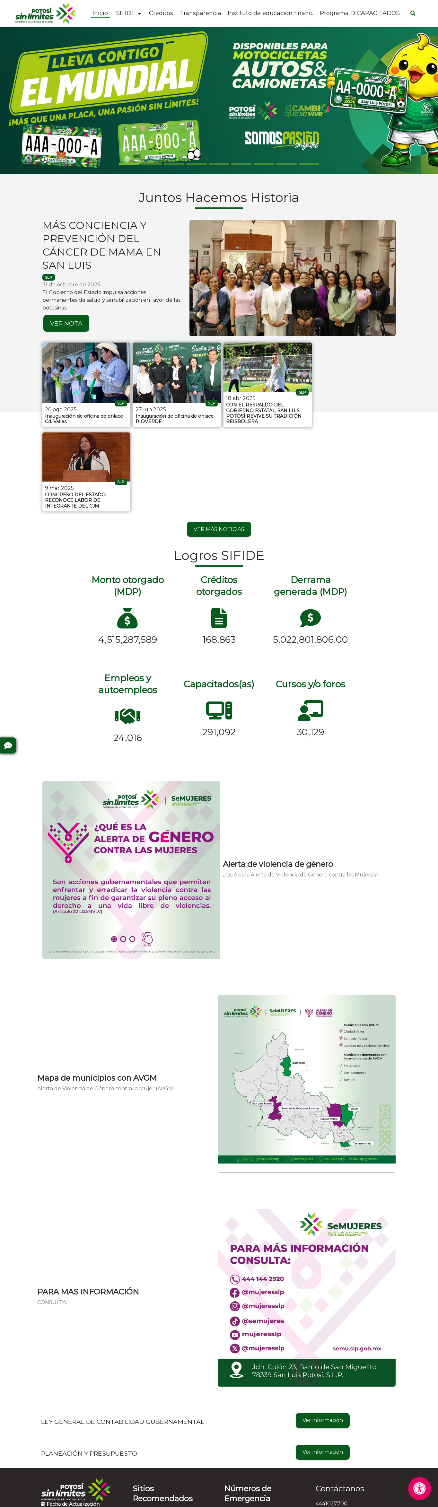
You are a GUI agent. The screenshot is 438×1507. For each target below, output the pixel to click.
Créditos (161, 13)
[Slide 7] (286, 164)
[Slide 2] (174, 164)
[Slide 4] (219, 164)
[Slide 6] (264, 164)
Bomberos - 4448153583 (255, 1439)
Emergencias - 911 (246, 1472)
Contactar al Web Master (276, 1498)
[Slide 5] (241, 164)
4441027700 (331, 1419)
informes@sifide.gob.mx (346, 1429)
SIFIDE (125, 13)
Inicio (100, 13)
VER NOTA (66, 323)
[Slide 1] (151, 164)
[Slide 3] (196, 164)
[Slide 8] (309, 164)
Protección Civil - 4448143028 (262, 1428)
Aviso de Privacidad (215, 1498)
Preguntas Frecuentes (70, 1436)
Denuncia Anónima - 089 (256, 1461)
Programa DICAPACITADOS (360, 13)
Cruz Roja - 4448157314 (253, 1450)
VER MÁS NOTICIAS (219, 444)
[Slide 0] (129, 164)
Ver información (322, 1335)
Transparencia (200, 13)
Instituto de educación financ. (270, 13)
